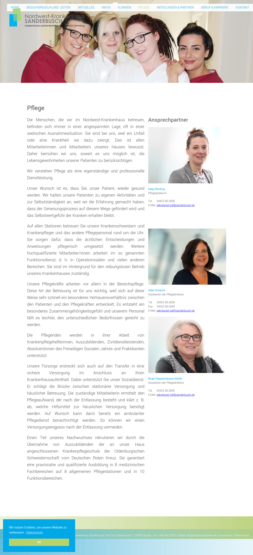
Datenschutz (241, 535)
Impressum (225, 535)
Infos (106, 7)
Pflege (144, 7)
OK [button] (39, 542)
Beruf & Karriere (214, 7)
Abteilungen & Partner (175, 7)
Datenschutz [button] (34, 532)
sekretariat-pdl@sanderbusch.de (176, 205)
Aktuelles (86, 7)
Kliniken (124, 7)
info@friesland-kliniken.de (201, 535)
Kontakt (242, 7)
